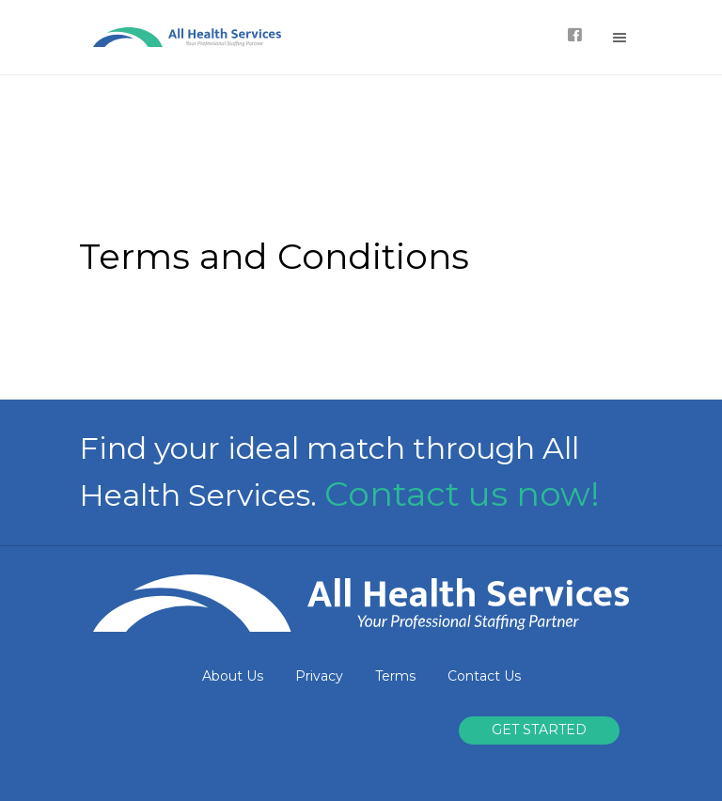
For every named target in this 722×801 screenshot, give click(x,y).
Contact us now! (462, 493)
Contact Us (484, 676)
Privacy (319, 676)
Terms (395, 676)
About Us (232, 676)
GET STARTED (539, 729)
